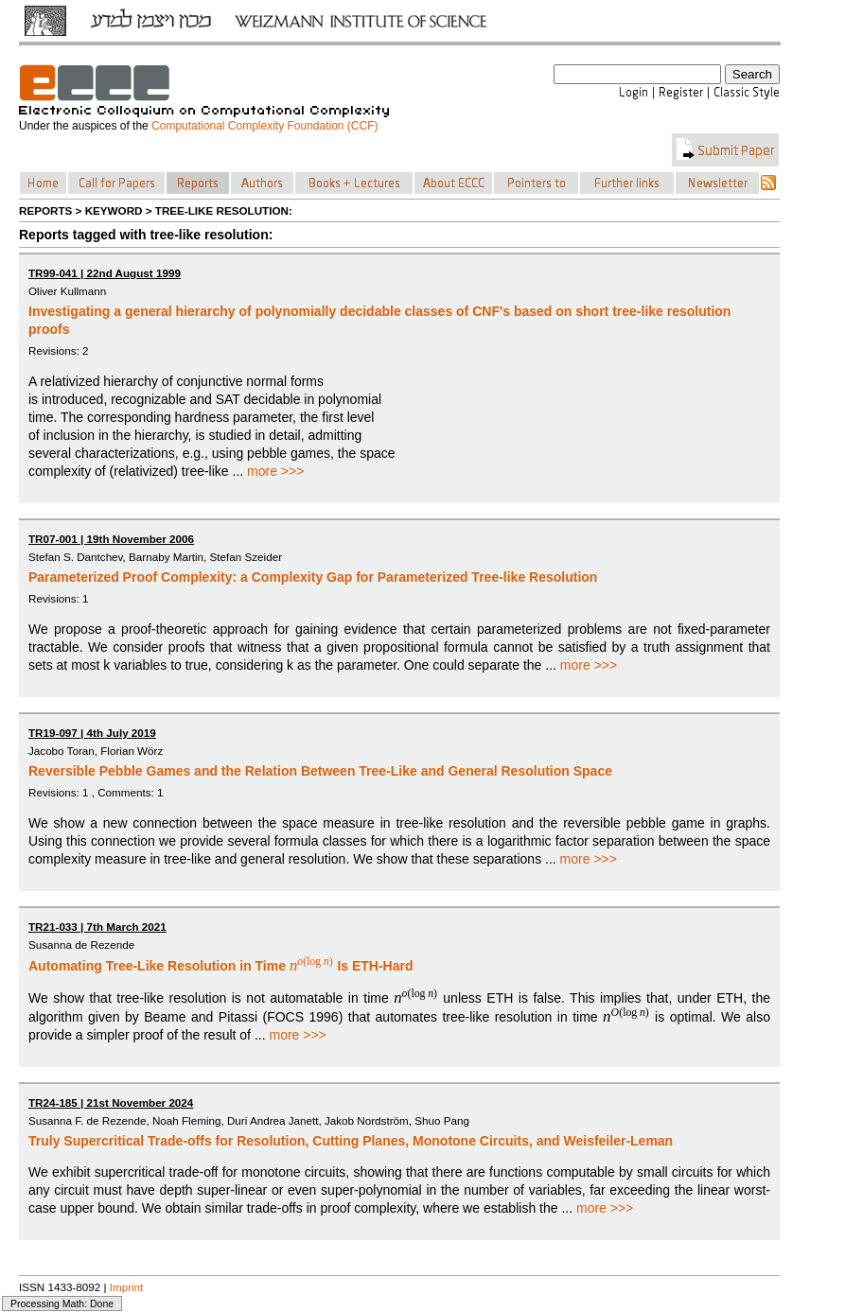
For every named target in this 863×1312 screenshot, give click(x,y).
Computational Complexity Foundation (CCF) (264, 125)
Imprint (127, 1287)
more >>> (275, 471)
